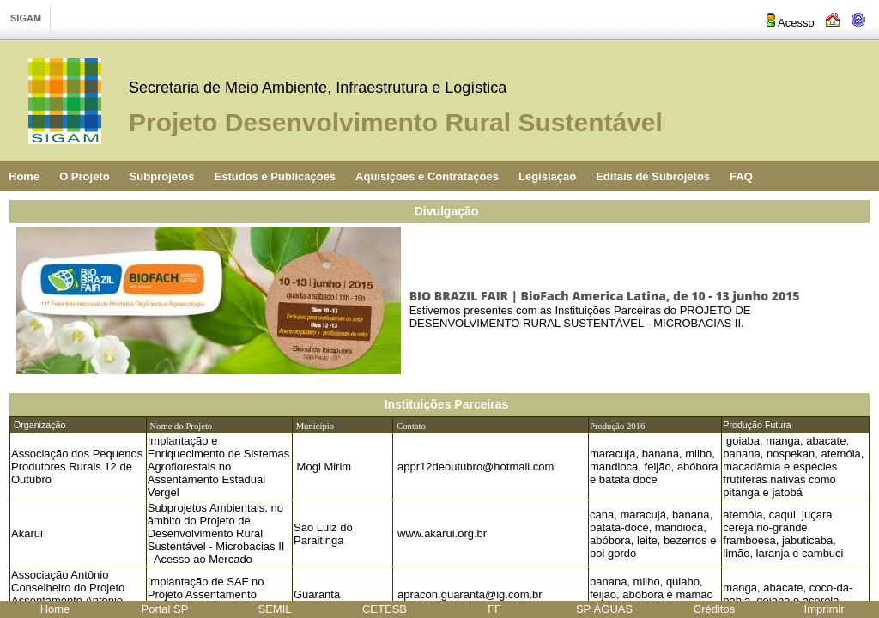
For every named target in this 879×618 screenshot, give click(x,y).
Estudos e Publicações (275, 176)
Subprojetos (162, 176)
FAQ (741, 176)
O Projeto (84, 176)
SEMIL (274, 609)
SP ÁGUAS (604, 609)
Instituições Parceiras (447, 404)
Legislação (547, 176)
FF (494, 609)
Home (24, 176)
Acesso (789, 22)
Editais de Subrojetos (653, 176)
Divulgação (447, 211)
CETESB (384, 609)
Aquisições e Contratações (427, 176)
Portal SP (165, 609)
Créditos (714, 609)
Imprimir (824, 609)
